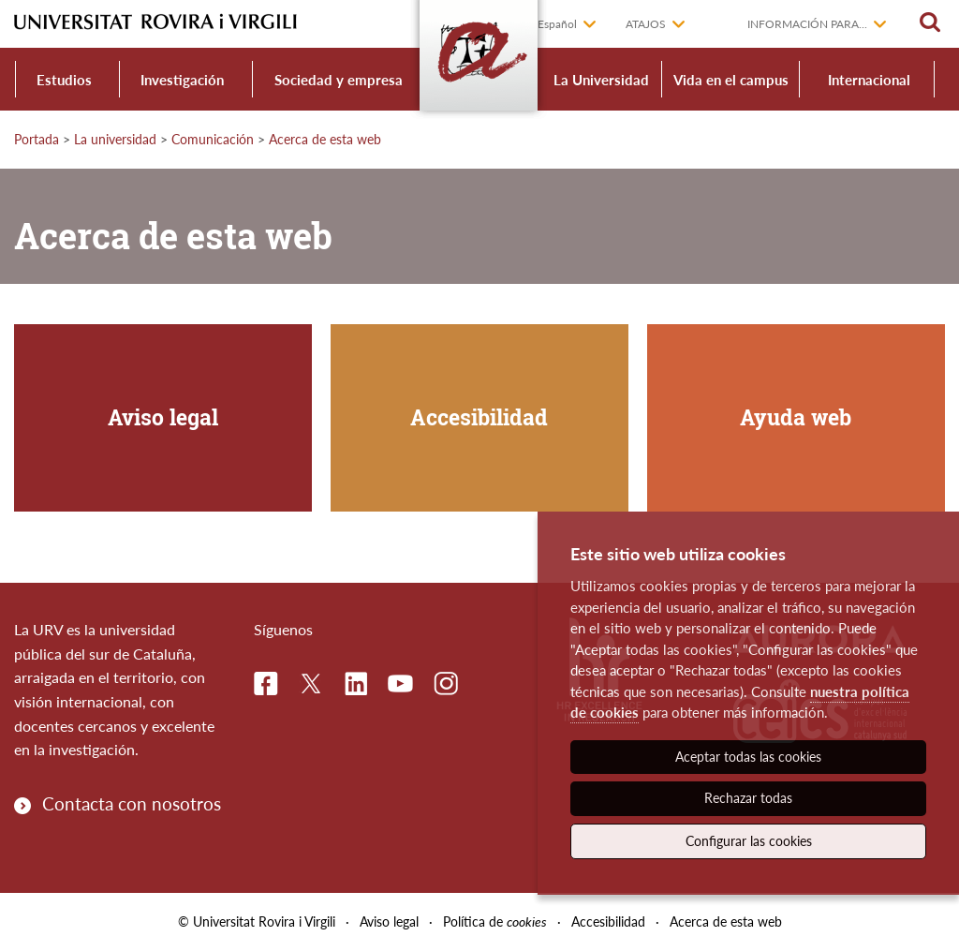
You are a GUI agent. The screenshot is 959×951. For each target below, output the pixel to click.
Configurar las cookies (749, 841)
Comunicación (212, 139)
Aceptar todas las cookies (748, 757)
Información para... (807, 24)
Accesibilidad (608, 921)
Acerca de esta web (325, 139)
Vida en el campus (731, 79)
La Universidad (601, 79)
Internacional (869, 79)
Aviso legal (389, 921)
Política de (495, 921)
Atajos (646, 24)
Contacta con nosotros (131, 803)
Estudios (64, 79)
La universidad (115, 139)
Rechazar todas (748, 798)
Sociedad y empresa (338, 79)
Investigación (182, 79)
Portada (36, 139)
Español (557, 24)
